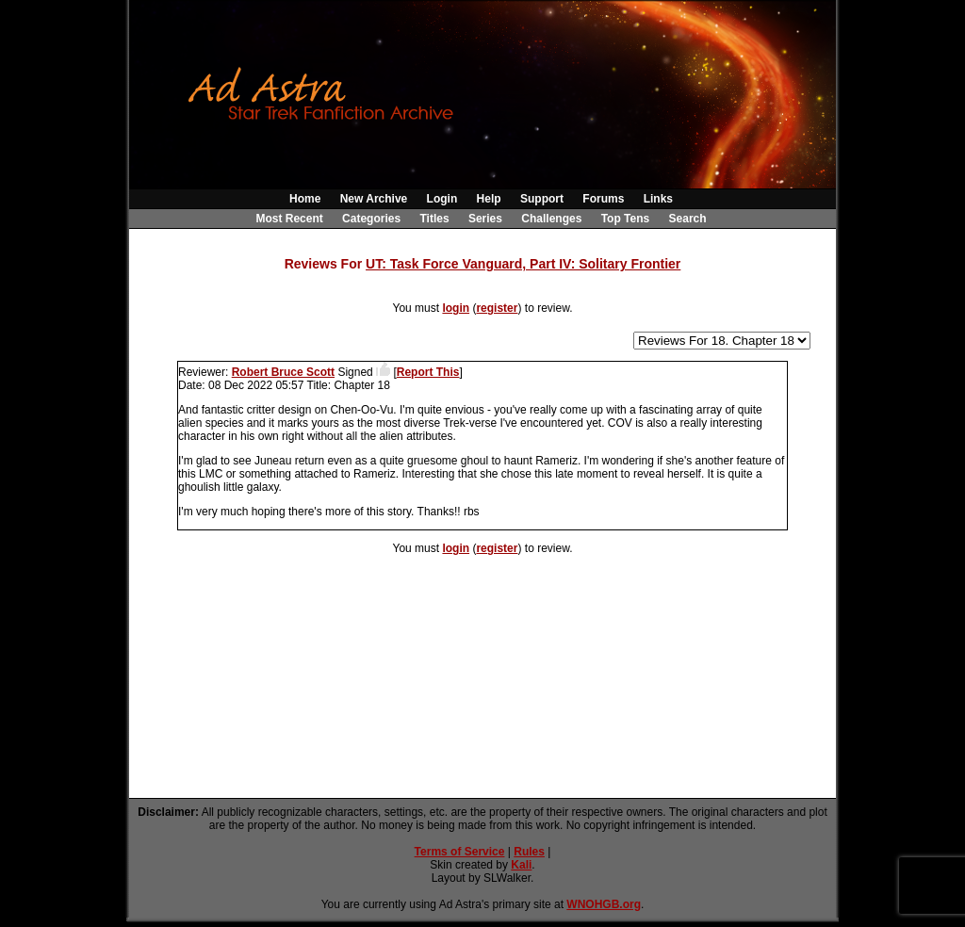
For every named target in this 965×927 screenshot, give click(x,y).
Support (542, 198)
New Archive (374, 198)
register (496, 308)
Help (489, 198)
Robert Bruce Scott (283, 372)
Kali (521, 864)
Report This (428, 372)
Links (658, 198)
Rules (529, 851)
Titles (434, 218)
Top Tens (625, 218)
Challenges (551, 218)
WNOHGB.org (603, 904)
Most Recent (288, 218)
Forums (603, 198)
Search (688, 218)
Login (442, 198)
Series (485, 218)
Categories (371, 218)
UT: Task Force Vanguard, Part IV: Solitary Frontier (523, 263)
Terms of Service (460, 851)
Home (304, 198)
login (455, 308)
